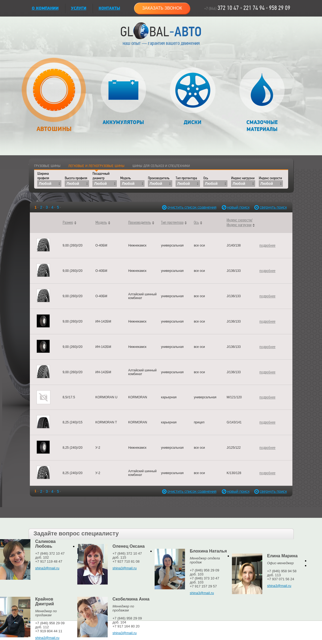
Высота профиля (76, 178)
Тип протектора (186, 178)
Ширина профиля (43, 175)
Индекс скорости (270, 178)
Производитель (159, 178)
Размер (68, 222)
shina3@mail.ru (47, 568)
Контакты (109, 8)
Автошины (54, 97)
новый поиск (238, 207)
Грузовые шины (47, 166)
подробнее (267, 245)
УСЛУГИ (78, 8)
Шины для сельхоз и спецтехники (161, 166)
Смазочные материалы (262, 100)
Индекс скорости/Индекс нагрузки (239, 222)
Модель (125, 178)
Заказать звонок (162, 8)
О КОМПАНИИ (45, 8)
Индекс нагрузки (243, 178)
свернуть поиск (271, 207)
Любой (45, 183)
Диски (192, 96)
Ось (205, 178)
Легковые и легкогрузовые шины (96, 166)
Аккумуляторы (123, 96)
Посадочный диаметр (101, 175)
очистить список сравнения (179, 207)
